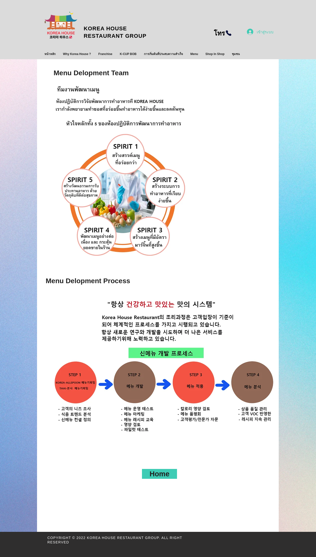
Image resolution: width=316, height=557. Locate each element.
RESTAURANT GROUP (118, 36)
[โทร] (222, 33)
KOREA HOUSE (105, 28)
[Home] (159, 474)
